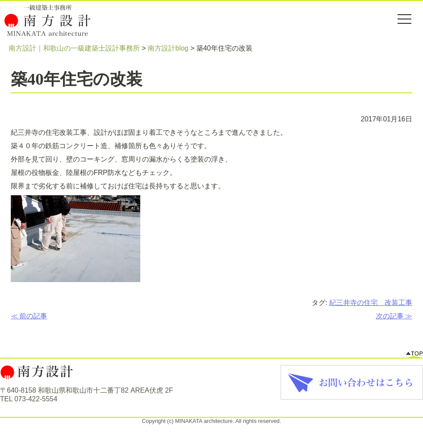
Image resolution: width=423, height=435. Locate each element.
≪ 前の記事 (29, 316)
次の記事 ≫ (394, 316)
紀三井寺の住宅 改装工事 (370, 302)
